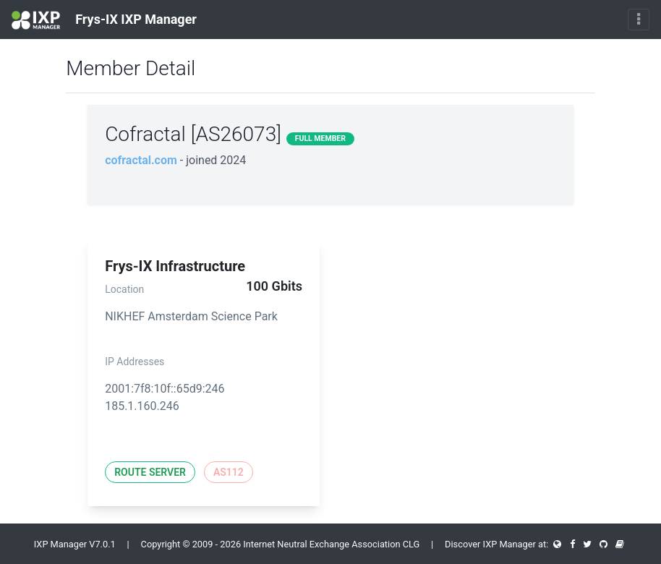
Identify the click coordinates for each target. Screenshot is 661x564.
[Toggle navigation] (638, 19)
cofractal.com (141, 160)
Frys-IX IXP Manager (104, 20)
